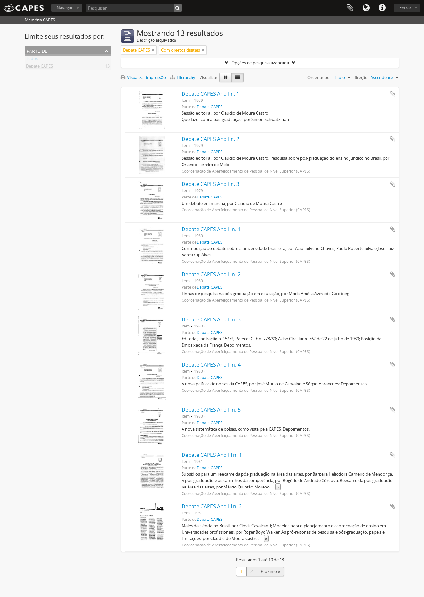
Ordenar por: (319, 77)
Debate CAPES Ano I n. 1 (210, 93)
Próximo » (270, 571)
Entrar (405, 8)
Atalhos (382, 8)
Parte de (37, 50)
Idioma (366, 8)
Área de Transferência (350, 8)
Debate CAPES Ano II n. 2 (211, 274)
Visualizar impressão (143, 77)
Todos (32, 59)
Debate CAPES (39, 67)
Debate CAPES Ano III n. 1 (212, 454)
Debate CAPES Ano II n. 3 (211, 319)
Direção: (361, 77)
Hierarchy (183, 77)
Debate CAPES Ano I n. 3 (210, 184)
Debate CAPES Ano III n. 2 (212, 506)
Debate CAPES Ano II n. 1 (211, 229)
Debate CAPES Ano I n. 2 (210, 138)
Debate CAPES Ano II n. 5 (211, 409)
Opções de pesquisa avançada (260, 63)
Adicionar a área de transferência (392, 94)
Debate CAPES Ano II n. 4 (211, 364)
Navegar (65, 8)
